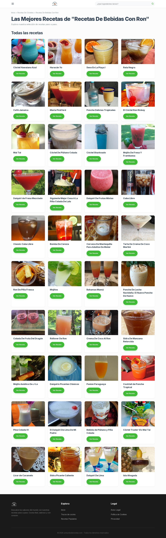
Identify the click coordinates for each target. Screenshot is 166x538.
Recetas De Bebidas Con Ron (47, 13)
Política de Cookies (119, 514)
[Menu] (13, 4)
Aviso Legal (115, 510)
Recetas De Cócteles (25, 13)
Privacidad (115, 519)
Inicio (13, 13)
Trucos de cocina (68, 514)
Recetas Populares (69, 519)
